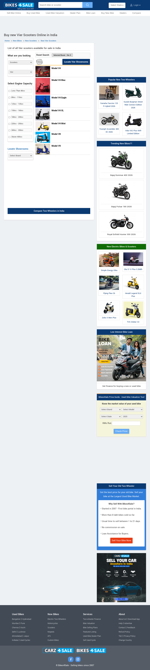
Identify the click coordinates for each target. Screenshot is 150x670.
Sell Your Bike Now (121, 540)
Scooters (51, 627)
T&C (120, 636)
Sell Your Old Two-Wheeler (121, 486)
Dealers (123, 13)
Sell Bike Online (14, 13)
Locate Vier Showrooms (76, 61)
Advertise (128, 623)
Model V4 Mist (58, 123)
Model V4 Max (58, 80)
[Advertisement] (75, 24)
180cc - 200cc (17, 117)
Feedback (131, 627)
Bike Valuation (89, 623)
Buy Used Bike (33, 13)
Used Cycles (25, 640)
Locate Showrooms (18, 149)
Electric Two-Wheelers (57, 619)
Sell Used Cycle (89, 640)
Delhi (14, 632)
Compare (136, 13)
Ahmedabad (17, 636)
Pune (23, 623)
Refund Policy (124, 632)
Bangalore (16, 619)
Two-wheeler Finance (92, 619)
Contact (122, 627)
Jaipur (26, 636)
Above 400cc (16, 136)
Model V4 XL (58, 110)
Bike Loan (90, 13)
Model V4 (56, 68)
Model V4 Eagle (59, 97)
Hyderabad (26, 619)
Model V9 (56, 145)
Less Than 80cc (18, 90)
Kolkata (15, 640)
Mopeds (51, 632)
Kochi (23, 627)
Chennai (15, 627)
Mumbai (15, 623)
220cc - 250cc (17, 123)
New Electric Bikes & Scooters (121, 246)
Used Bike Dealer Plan (92, 636)
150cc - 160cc (17, 110)
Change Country (125, 640)
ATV (49, 636)
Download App (134, 619)
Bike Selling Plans (90, 627)
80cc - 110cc (16, 97)
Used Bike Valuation (55, 13)
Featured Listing (89, 632)
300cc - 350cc (17, 130)
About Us (122, 619)
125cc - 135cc (17, 104)
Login (135, 5)
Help (120, 623)
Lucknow (21, 632)
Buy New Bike (107, 13)
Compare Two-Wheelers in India (49, 211)
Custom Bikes (53, 640)
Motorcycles (53, 623)
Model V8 (56, 134)
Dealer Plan (75, 13)
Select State (117, 5)
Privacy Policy (129, 636)
